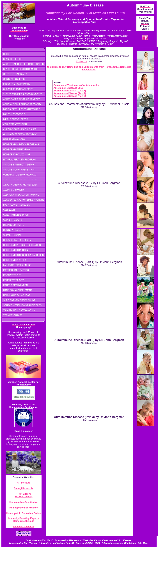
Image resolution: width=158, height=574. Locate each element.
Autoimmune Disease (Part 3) (69, 96)
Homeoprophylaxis (23, 521)
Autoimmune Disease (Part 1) (69, 90)
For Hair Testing (24, 496)
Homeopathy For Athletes (23, 507)
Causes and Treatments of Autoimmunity (76, 85)
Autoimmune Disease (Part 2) (69, 93)
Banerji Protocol (23, 488)
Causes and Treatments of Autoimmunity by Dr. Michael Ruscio (89, 104)
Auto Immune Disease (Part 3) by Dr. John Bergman (89, 417)
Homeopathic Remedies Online (23, 513)
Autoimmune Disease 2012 (68, 88)
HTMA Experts (23, 493)
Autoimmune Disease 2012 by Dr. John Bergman (89, 183)
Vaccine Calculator (23, 526)
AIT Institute (23, 482)
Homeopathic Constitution (23, 502)
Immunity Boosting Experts (23, 518)
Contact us (81, 61)
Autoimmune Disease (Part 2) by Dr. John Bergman (89, 339)
